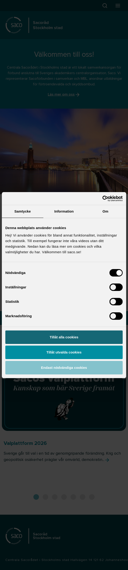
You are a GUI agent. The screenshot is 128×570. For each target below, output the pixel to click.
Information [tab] (64, 211)
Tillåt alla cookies (64, 337)
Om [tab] (105, 211)
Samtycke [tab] (22, 211)
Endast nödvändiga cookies (64, 368)
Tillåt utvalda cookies (63, 352)
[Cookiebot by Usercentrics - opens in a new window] (102, 199)
